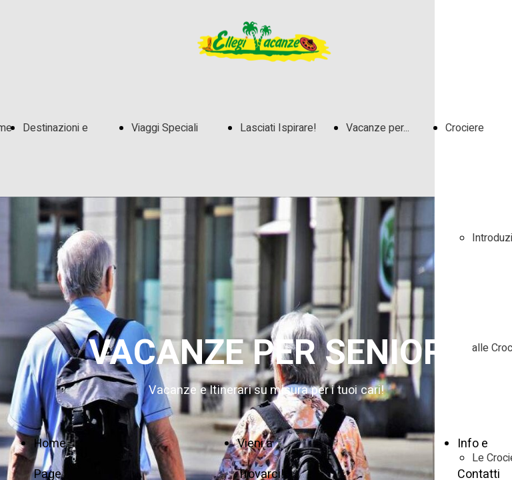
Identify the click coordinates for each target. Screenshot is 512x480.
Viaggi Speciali (164, 128)
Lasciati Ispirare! (278, 128)
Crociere (464, 128)
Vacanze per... (377, 128)
